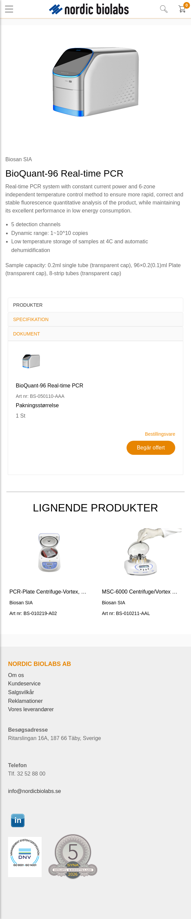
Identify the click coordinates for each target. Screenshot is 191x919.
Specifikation (31, 319)
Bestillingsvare (160, 434)
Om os (16, 675)
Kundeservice (24, 683)
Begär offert (151, 447)
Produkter (28, 305)
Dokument (26, 333)
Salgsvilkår (21, 692)
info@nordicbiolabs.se (34, 791)
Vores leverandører (31, 709)
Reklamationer (25, 701)
